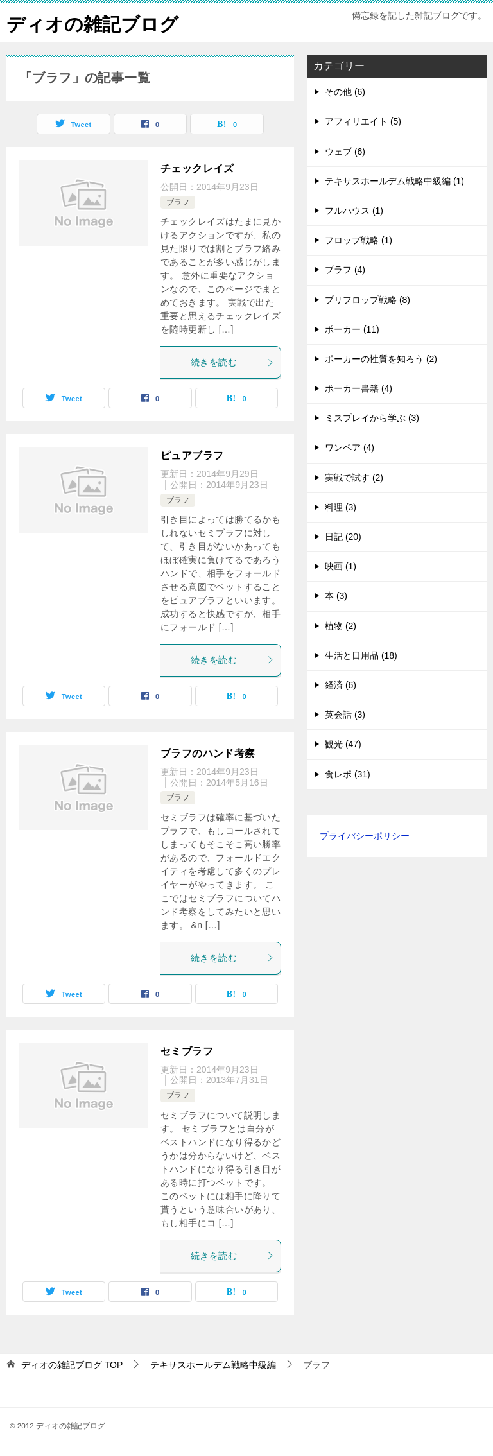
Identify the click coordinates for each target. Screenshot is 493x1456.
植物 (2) (340, 625)
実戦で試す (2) (354, 477)
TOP (72, 1364)
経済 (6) (340, 685)
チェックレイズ (197, 168)
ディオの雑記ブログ (95, 22)
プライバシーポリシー (365, 836)
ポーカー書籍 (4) (358, 388)
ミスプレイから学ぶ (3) (372, 418)
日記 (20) (343, 537)
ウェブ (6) (345, 151)
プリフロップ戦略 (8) (367, 299)
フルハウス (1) (354, 210)
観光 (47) (343, 744)
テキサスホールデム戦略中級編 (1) (394, 181)
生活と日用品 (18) (361, 655)
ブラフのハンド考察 (207, 753)
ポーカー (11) (352, 329)
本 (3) (336, 596)
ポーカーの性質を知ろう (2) (381, 359)
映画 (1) (340, 566)
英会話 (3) (345, 714)
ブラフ (177, 202)
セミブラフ (186, 1051)
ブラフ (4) (345, 269)
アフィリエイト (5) (363, 121)
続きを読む (232, 362)
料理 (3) (340, 507)
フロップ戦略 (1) (358, 240)
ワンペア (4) (349, 447)
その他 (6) (345, 92)
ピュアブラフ (191, 455)
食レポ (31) (347, 773)
